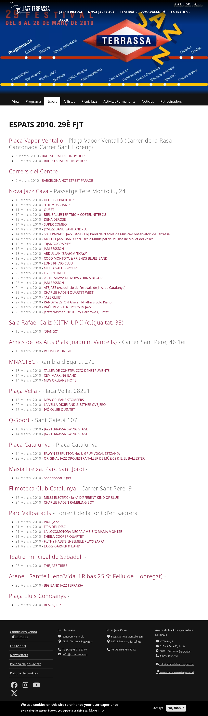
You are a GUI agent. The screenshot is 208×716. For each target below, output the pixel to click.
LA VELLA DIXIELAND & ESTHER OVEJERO (75, 404)
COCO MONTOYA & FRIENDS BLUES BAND (75, 258)
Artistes (69, 101)
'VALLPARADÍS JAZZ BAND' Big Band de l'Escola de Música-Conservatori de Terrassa (107, 234)
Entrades (179, 12)
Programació (153, 12)
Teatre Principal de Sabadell (46, 556)
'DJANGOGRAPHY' (57, 244)
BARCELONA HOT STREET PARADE (67, 180)
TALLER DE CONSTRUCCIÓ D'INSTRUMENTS (77, 370)
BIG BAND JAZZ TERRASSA (63, 585)
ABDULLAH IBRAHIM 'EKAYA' (65, 253)
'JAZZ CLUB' (52, 297)
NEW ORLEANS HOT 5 (60, 380)
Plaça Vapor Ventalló (36, 140)
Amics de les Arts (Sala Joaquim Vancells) (63, 342)
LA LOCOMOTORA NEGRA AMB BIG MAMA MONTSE (83, 531)
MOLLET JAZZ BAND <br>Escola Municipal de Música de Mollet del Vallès (99, 239)
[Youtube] (36, 686)
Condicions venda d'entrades (23, 634)
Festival (127, 12)
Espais (52, 101)
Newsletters (19, 655)
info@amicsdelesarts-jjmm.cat (176, 664)
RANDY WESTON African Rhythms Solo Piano (78, 302)
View (15, 101)
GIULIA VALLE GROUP (60, 268)
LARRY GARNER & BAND (62, 546)
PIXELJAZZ (51, 522)
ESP (187, 4)
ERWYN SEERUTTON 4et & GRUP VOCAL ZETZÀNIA (82, 453)
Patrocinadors (171, 101)
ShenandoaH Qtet (57, 478)
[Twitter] (14, 694)
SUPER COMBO (55, 224)
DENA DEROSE (55, 219)
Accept (158, 709)
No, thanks (176, 709)
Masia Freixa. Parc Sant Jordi (46, 469)
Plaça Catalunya (30, 444)
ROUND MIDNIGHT (58, 351)
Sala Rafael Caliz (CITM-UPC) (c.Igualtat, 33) (66, 322)
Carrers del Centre (33, 171)
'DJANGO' (51, 331)
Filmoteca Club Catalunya (42, 488)
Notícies (148, 101)
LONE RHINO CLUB (58, 263)
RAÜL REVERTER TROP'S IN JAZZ (68, 307)
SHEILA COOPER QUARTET (64, 536)
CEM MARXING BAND (60, 375)
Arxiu (64, 20)
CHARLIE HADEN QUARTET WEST (69, 292)
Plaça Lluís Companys (37, 596)
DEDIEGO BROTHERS (60, 200)
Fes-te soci (18, 646)
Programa (33, 101)
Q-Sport (19, 420)
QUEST (49, 209)
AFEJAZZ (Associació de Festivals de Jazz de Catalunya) (84, 287)
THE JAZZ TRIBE (55, 565)
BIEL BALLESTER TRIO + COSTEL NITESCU (75, 214)
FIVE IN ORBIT (54, 273)
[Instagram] (25, 686)
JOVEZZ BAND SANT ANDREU (66, 229)
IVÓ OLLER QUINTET (59, 409)
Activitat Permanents (119, 101)
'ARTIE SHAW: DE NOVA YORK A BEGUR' (73, 278)
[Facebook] (14, 686)
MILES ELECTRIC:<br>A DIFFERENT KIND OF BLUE (81, 497)
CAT (178, 4)
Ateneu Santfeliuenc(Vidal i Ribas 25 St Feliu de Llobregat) (86, 576)
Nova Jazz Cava (101, 12)
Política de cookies (24, 673)
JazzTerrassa (70, 12)
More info (96, 712)
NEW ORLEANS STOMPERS (64, 400)
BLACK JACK (53, 605)
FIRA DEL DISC (55, 527)
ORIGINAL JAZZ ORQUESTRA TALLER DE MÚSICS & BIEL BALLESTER (94, 458)
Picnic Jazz (89, 101)
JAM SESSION (54, 248)
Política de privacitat (25, 664)
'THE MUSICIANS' (57, 205)
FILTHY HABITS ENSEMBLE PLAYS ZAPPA (74, 541)
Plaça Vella (23, 391)
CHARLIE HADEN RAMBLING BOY (69, 502)
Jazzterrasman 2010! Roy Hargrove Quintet (76, 312)
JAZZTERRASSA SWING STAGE (66, 429)
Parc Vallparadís (30, 513)
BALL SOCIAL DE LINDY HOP (63, 156)
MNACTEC (22, 361)
